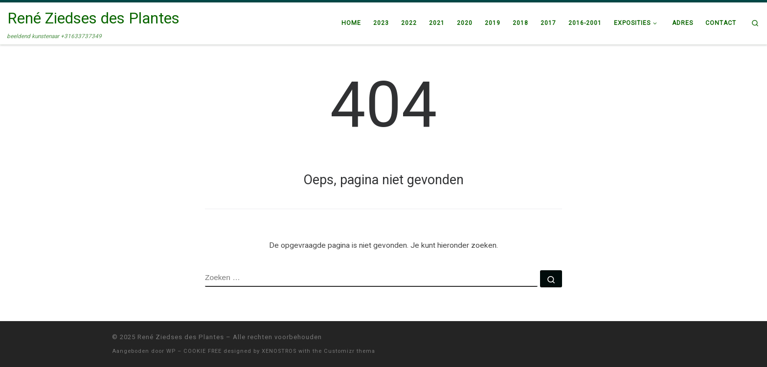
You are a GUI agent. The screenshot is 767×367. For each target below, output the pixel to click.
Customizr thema (349, 351)
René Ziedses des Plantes (180, 337)
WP (171, 351)
